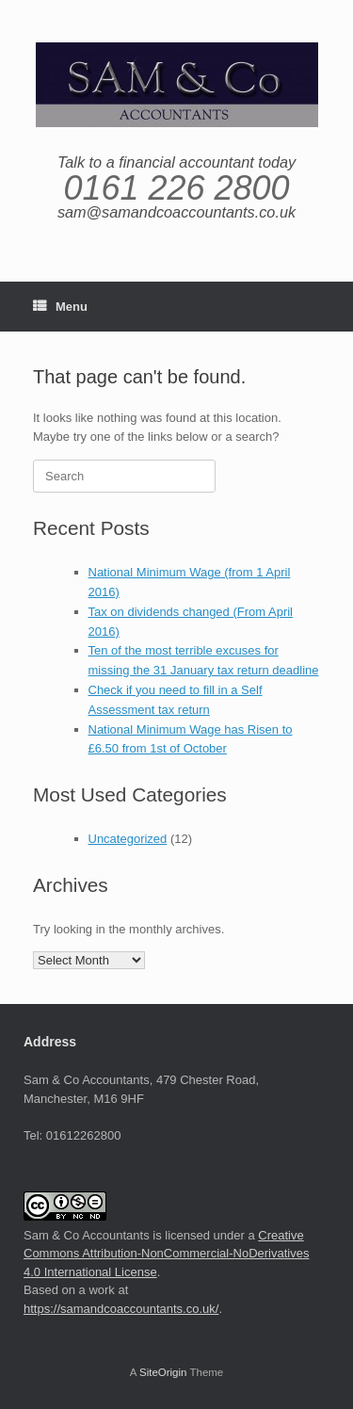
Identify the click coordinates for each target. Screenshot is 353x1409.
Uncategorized (128, 839)
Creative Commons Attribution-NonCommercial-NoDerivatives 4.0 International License (166, 1253)
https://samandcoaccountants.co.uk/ (121, 1309)
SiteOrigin (163, 1372)
